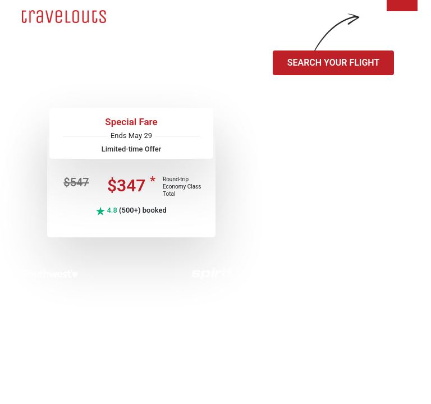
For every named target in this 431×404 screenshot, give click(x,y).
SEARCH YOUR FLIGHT (333, 62)
